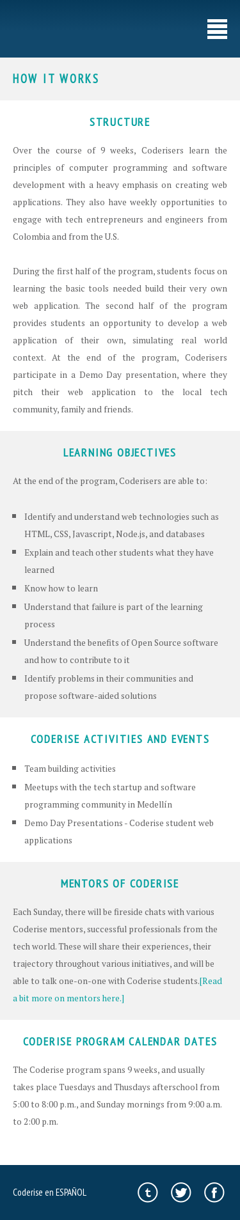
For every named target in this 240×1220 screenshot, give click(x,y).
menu (217, 29)
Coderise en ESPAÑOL (49, 1191)
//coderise (43, 29)
